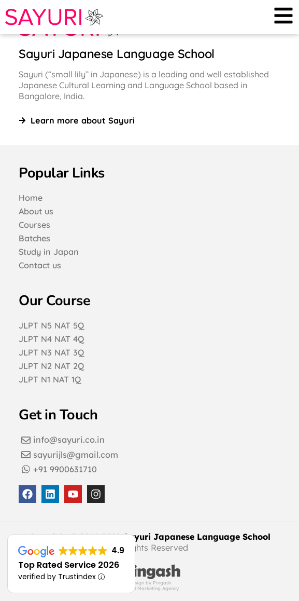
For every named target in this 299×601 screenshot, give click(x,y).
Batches (34, 238)
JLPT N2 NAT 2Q (51, 366)
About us (36, 211)
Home (30, 198)
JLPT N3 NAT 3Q (51, 352)
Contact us (40, 265)
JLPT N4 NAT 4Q (51, 339)
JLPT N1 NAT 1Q (50, 379)
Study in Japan (49, 252)
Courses (34, 225)
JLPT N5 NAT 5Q (51, 325)
